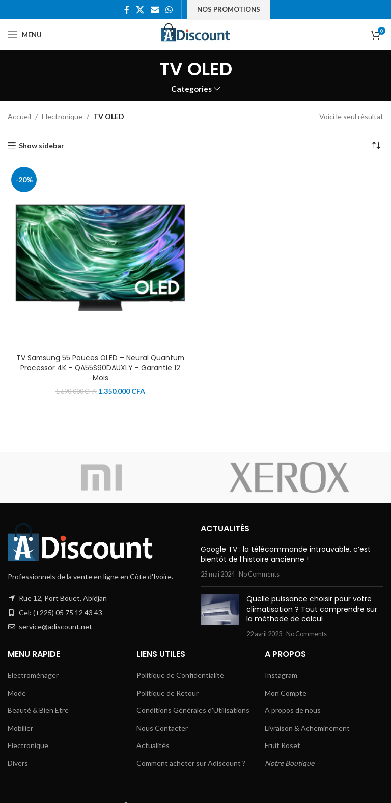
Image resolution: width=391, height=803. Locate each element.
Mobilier (20, 728)
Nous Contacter (162, 728)
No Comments (259, 574)
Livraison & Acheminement (307, 728)
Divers (18, 763)
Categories (191, 89)
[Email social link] (155, 9)
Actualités (153, 745)
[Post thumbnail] (220, 616)
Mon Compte (285, 693)
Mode (17, 693)
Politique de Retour (167, 693)
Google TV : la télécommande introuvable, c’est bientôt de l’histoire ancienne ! (286, 554)
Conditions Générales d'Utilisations (192, 710)
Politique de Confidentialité (180, 675)
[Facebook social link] (126, 9)
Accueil (19, 116)
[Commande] (375, 145)
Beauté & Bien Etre (38, 710)
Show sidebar (41, 145)
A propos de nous (293, 710)
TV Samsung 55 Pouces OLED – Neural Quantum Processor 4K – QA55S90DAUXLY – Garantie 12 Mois (100, 368)
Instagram (281, 675)
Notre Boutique (289, 763)
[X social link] (139, 9)
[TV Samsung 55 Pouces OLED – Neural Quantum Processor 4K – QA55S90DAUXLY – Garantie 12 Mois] (100, 256)
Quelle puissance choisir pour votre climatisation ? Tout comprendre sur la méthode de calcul (311, 609)
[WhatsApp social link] (169, 9)
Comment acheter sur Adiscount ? (190, 763)
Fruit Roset (282, 745)
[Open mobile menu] (25, 34)
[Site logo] (196, 34)
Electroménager (33, 675)
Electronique (62, 116)
